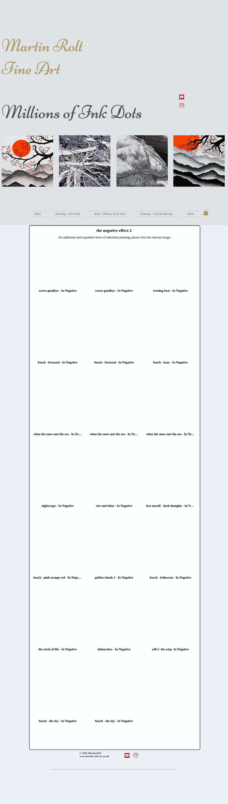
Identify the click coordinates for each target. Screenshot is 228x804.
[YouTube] (181, 96)
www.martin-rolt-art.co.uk (94, 756)
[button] (67, 214)
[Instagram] (181, 105)
